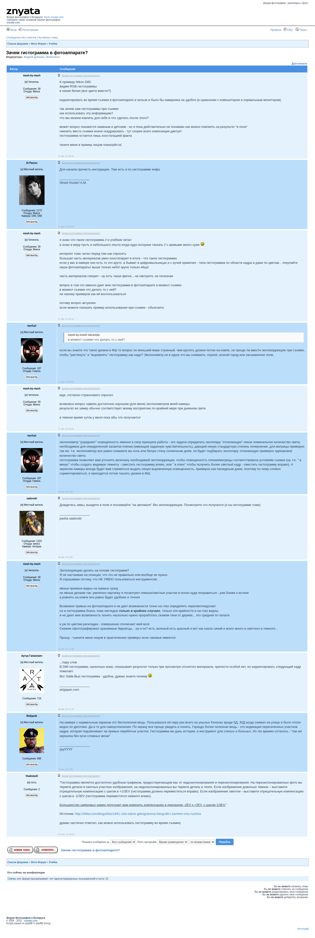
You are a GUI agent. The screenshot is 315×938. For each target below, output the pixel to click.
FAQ (288, 29)
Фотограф (303, 928)
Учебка (53, 43)
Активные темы (48, 37)
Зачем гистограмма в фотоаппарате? (90, 850)
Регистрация (28, 29)
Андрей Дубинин (34, 56)
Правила (275, 29)
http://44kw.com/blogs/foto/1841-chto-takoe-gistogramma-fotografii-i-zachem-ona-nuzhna (138, 814)
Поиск (301, 29)
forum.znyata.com (53, 17)
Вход (11, 29)
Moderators (53, 56)
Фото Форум (38, 43)
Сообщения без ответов (21, 37)
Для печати (299, 63)
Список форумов (17, 43)
